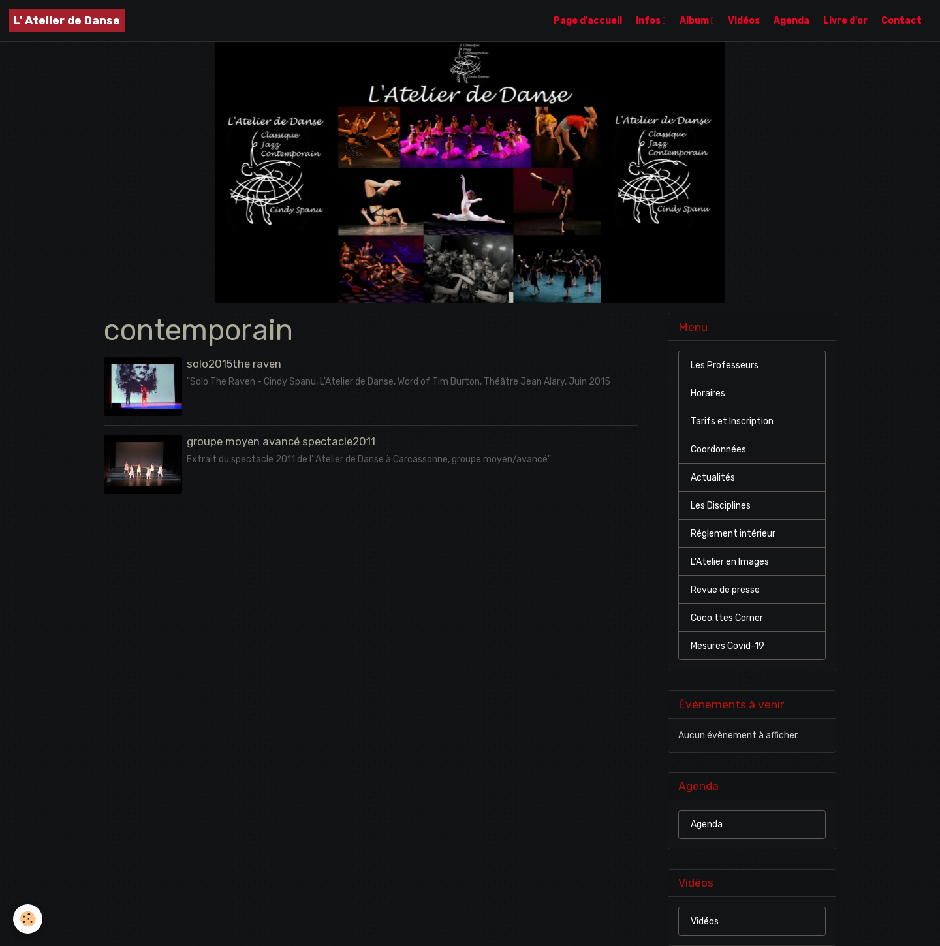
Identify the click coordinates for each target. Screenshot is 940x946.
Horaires (708, 393)
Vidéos (744, 20)
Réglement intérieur (733, 533)
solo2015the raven (234, 363)
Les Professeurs (725, 365)
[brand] (67, 20)
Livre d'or (845, 20)
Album (695, 20)
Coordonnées (718, 449)
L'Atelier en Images (730, 561)
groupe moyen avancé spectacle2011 (281, 441)
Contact (901, 20)
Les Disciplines (721, 505)
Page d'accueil (588, 20)
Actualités (713, 477)
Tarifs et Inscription (732, 421)
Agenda (791, 20)
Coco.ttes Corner (727, 617)
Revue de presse (725, 589)
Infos (649, 20)
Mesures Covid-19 (727, 646)
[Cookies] (27, 919)
